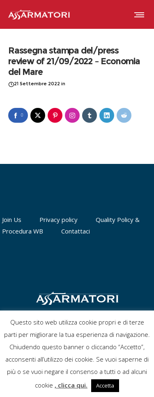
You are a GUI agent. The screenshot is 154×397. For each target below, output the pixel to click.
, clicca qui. (71, 385)
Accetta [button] (105, 385)
